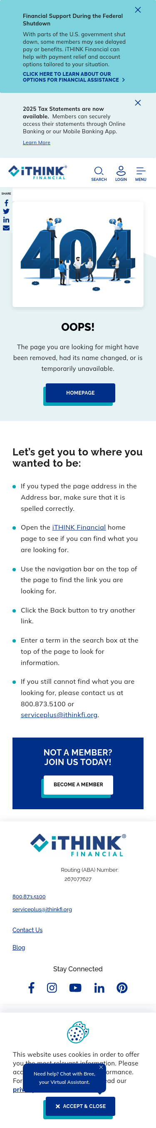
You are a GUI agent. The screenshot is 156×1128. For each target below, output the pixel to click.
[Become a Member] (76, 788)
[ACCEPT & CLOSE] (78, 1109)
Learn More (36, 142)
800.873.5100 (29, 896)
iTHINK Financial (79, 527)
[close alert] (138, 11)
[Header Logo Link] (37, 174)
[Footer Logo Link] (78, 845)
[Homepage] (78, 396)
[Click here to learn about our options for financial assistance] (75, 77)
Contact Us (27, 930)
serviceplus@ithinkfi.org (59, 714)
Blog (18, 947)
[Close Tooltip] (101, 1067)
